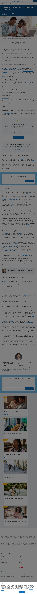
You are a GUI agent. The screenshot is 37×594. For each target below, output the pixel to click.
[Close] (35, 584)
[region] (18, 588)
